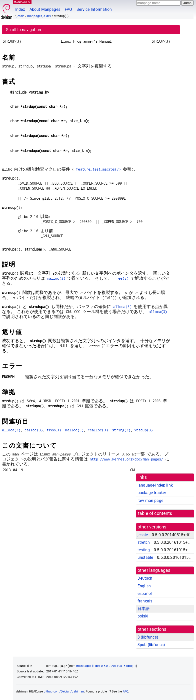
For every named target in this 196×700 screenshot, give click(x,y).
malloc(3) (56, 278)
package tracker (152, 492)
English (144, 586)
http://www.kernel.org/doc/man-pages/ (126, 459)
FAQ (68, 9)
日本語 (144, 608)
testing (144, 550)
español (145, 593)
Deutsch (145, 578)
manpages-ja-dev (39, 16)
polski (143, 616)
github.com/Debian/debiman (64, 691)
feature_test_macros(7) (98, 169)
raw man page (150, 500)
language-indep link (155, 485)
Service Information (94, 9)
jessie (20, 16)
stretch (144, 542)
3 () (148, 637)
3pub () (151, 644)
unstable (145, 557)
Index (20, 9)
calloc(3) (33, 430)
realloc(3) (98, 430)
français (145, 601)
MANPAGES (22, 2)
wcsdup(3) (143, 430)
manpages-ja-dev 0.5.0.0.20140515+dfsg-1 (106, 666)
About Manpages (45, 9)
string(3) (121, 430)
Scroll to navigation (23, 29)
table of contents (155, 513)
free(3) (121, 278)
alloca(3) (122, 306)
